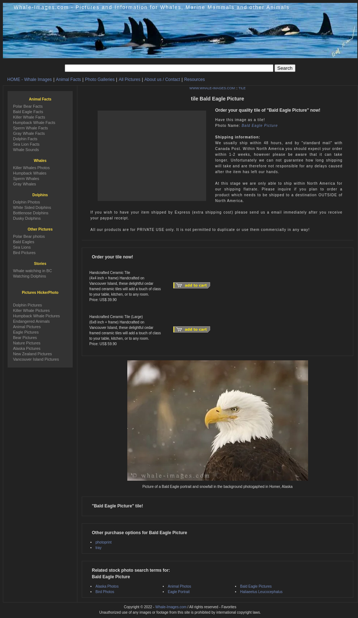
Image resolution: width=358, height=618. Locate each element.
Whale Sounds (26, 149)
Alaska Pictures (27, 348)
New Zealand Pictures (32, 354)
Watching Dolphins (29, 276)
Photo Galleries (100, 79)
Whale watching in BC (32, 271)
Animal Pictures (27, 327)
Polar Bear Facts (28, 106)
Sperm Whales (26, 178)
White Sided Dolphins (32, 207)
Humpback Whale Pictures (36, 316)
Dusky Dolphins (27, 218)
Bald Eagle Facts (28, 112)
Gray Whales (24, 184)
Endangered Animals (31, 321)
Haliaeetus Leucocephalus (261, 592)
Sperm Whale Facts (30, 128)
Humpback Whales (29, 173)
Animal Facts (68, 79)
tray (98, 548)
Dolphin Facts (25, 139)
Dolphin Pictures (27, 305)
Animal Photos (179, 586)
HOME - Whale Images (29, 79)
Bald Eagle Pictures (256, 586)
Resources (194, 79)
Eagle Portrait (179, 592)
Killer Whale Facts (29, 117)
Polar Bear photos (29, 236)
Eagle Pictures (26, 332)
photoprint (103, 542)
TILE (242, 88)
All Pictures (129, 79)
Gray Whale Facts (29, 133)
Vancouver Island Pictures (36, 359)
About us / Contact (162, 79)
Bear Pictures (25, 337)
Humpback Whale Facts (34, 122)
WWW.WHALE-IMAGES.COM (212, 88)
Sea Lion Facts (26, 144)
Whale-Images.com (170, 607)
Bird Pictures (24, 252)
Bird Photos (104, 592)
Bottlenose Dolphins (30, 213)
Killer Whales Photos (31, 168)
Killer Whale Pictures (31, 310)
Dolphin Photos (26, 202)
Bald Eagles (23, 242)
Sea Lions (22, 247)
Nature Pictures (27, 343)
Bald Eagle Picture (260, 126)
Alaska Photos (107, 586)
